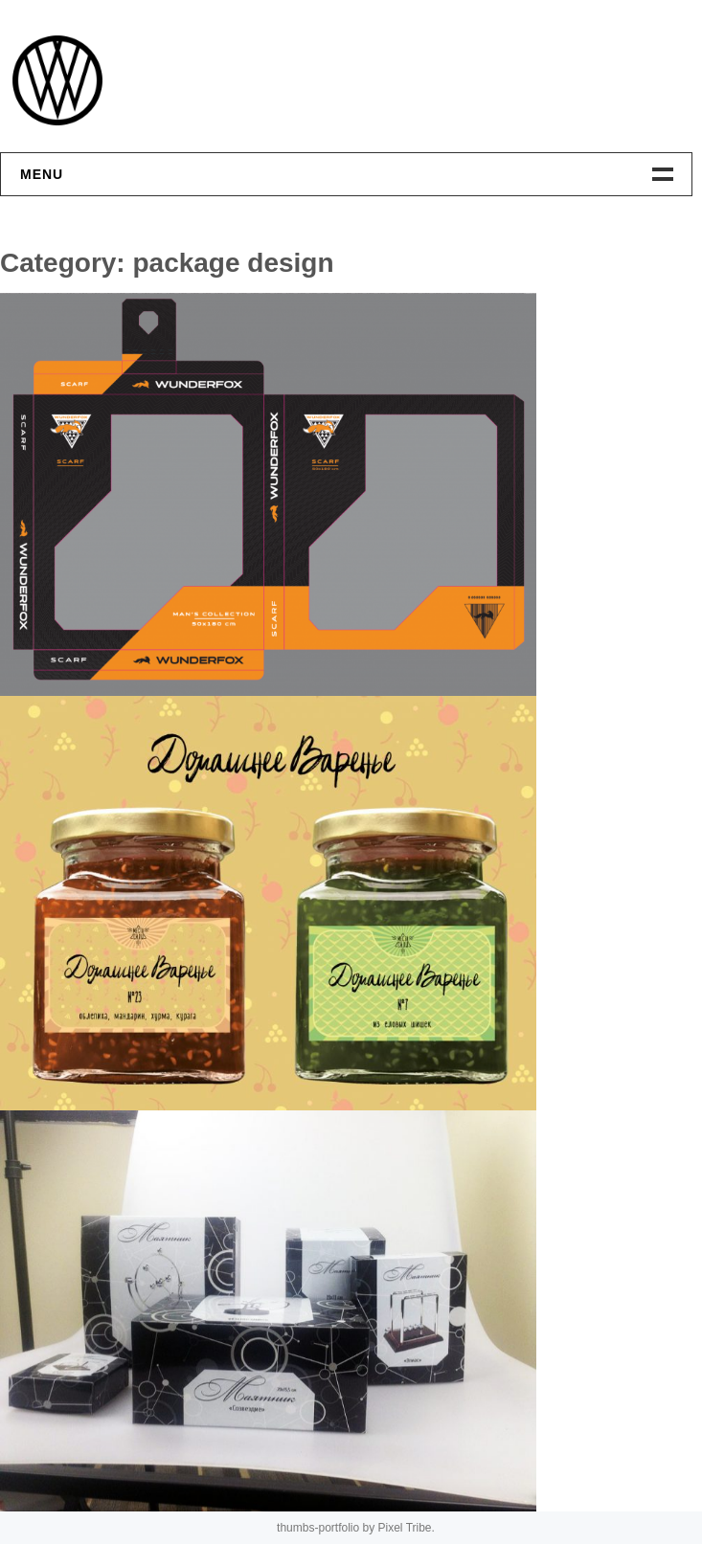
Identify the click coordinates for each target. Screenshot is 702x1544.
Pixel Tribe (405, 1527)
